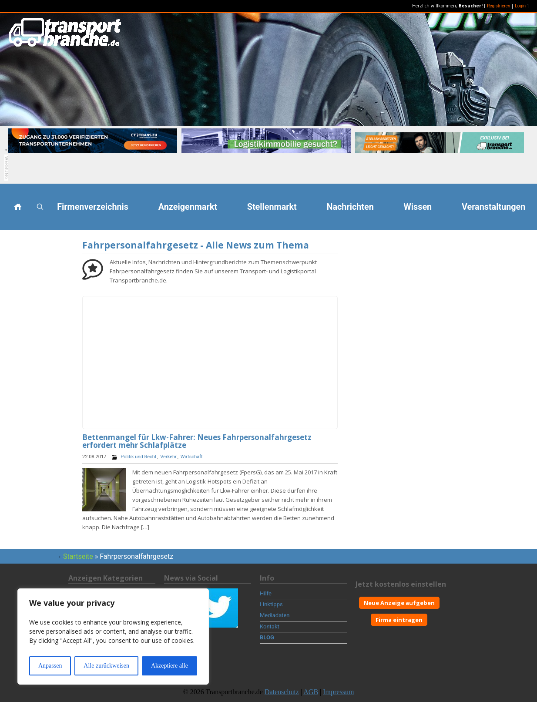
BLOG (267, 637)
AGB (310, 691)
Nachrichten (350, 207)
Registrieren (498, 5)
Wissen (418, 207)
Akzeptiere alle (169, 665)
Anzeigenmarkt (187, 207)
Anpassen (50, 665)
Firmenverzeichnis (92, 207)
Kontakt (269, 626)
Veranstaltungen (493, 207)
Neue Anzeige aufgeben (399, 603)
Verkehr (168, 457)
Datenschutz (282, 691)
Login (520, 5)
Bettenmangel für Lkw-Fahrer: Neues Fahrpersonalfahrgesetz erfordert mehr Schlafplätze (197, 441)
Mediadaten (275, 615)
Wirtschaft (192, 457)
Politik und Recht (138, 457)
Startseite (78, 556)
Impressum (338, 691)
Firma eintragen (399, 620)
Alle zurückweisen (106, 665)
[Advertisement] (39, 369)
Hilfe (266, 593)
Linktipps (271, 604)
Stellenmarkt (272, 207)
